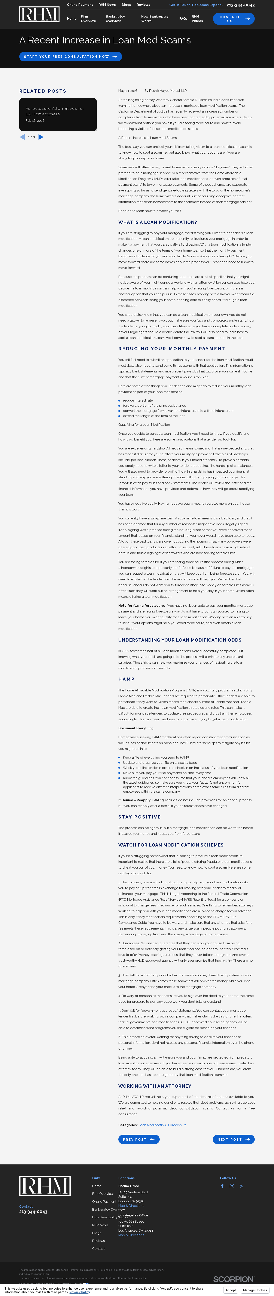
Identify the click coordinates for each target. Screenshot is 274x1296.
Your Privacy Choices (73, 1284)
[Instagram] (232, 1186)
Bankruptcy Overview (108, 1209)
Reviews (143, 5)
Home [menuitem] (72, 19)
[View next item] (41, 137)
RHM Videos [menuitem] (197, 19)
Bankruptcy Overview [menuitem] (115, 19)
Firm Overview (102, 1194)
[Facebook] (222, 1186)
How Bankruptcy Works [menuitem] (154, 19)
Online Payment (80, 5)
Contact (98, 1249)
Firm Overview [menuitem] (88, 19)
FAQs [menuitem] (183, 19)
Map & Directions (131, 1206)
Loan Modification (152, 1125)
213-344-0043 (241, 5)
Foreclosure (177, 1125)
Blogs (126, 5)
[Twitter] (241, 1186)
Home (96, 1186)
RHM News (107, 5)
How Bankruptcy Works (110, 1217)
